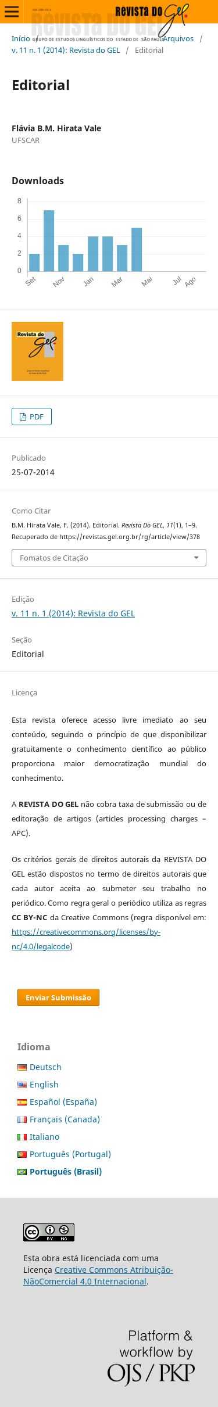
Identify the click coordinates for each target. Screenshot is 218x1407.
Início (21, 38)
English (44, 1084)
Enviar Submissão (58, 997)
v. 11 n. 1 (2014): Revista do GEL (66, 50)
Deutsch (46, 1066)
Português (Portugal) (70, 1154)
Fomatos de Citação (54, 557)
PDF (36, 416)
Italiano (44, 1136)
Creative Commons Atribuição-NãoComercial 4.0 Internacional (98, 1275)
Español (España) (63, 1101)
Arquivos (178, 38)
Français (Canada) (65, 1119)
